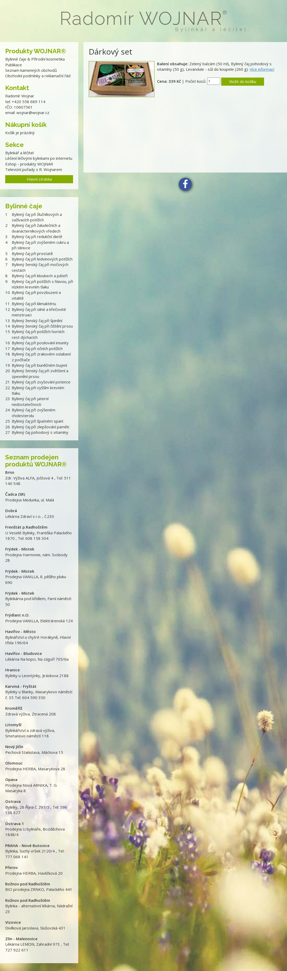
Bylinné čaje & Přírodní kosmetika (35, 59)
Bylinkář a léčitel (19, 152)
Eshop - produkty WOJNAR (29, 164)
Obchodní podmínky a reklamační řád (37, 75)
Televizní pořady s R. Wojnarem (33, 169)
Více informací (262, 69)
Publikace (13, 64)
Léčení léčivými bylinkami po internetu (38, 158)
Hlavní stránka (39, 179)
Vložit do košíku (242, 81)
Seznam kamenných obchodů (31, 70)
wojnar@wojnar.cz (32, 112)
